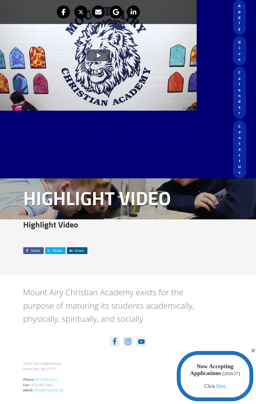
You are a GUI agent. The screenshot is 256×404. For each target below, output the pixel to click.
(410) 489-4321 (46, 379)
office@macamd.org (48, 390)
